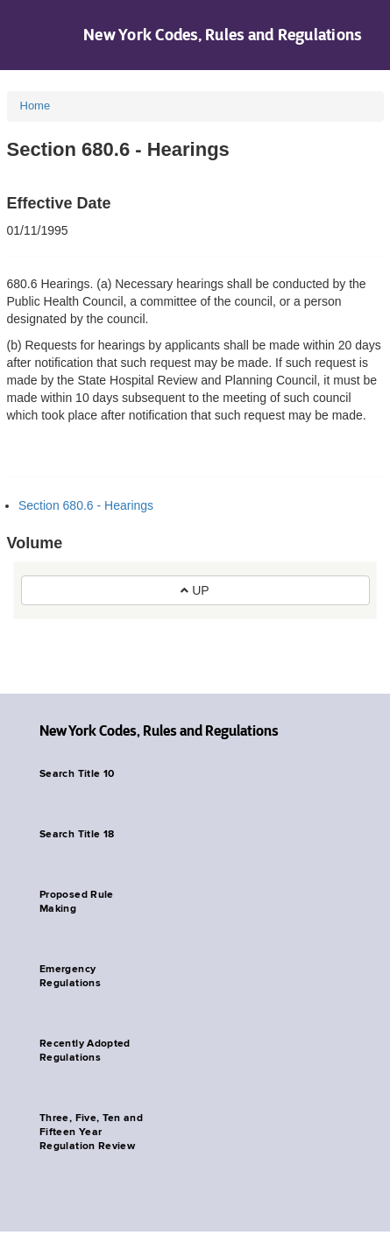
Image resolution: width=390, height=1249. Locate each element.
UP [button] (195, 590)
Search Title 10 (76, 774)
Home (35, 105)
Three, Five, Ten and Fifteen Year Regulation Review (91, 1132)
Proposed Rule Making (76, 902)
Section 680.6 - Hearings (85, 505)
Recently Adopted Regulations (85, 1051)
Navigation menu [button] (28, 35)
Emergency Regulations (70, 976)
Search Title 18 (76, 834)
